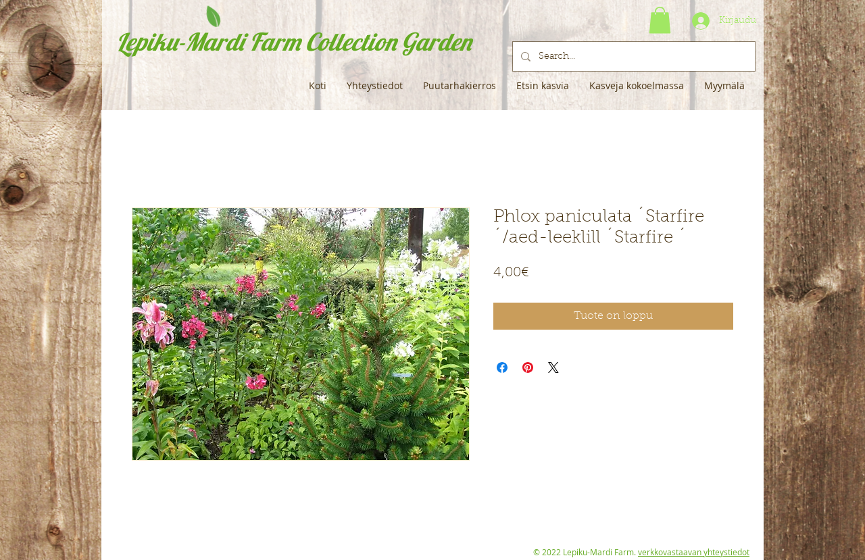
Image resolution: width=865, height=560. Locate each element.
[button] (660, 20)
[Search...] (632, 56)
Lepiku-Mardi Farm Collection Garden (293, 41)
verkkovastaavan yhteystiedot (693, 551)
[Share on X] (553, 367)
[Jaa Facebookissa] (502, 367)
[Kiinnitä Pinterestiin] (528, 367)
